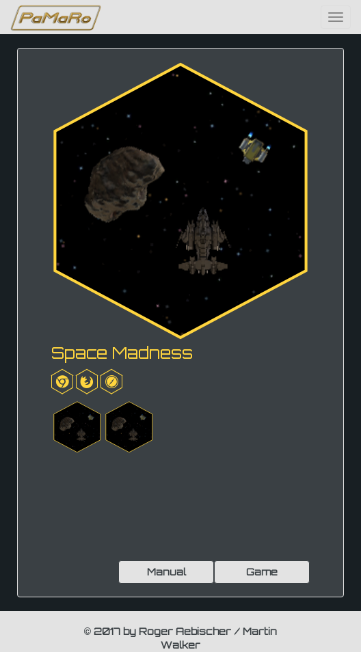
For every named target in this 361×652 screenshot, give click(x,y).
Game (262, 572)
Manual (166, 572)
